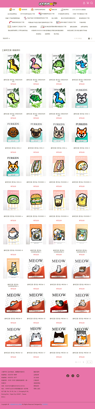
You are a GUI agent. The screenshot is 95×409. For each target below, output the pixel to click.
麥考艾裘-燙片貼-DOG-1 (82, 114)
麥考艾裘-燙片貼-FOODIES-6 (58, 216)
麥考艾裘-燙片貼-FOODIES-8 (13, 250)
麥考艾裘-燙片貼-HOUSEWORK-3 (81, 251)
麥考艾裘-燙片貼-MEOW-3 (59, 284)
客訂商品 (56, 34)
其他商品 (38, 34)
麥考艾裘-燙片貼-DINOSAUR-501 (13, 80)
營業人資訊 (37, 388)
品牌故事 (36, 374)
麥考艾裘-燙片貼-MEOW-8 (81, 284)
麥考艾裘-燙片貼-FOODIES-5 (36, 216)
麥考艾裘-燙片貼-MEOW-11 (59, 318)
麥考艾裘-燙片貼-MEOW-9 (13, 318)
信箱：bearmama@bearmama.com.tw (13, 386)
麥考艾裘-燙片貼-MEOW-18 (59, 353)
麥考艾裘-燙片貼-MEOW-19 (82, 353)
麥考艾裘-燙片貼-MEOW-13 (82, 318)
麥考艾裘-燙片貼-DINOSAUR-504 (81, 80)
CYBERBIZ (45, 404)
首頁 (12, 10)
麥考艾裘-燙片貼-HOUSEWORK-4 (13, 285)
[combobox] (6, 50)
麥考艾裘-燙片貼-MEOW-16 (13, 353)
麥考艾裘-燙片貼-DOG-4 (59, 148)
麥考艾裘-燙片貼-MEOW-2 (36, 284)
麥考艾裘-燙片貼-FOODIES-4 (13, 216)
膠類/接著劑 (73, 27)
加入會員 (36, 377)
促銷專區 (47, 34)
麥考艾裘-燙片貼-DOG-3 (36, 148)
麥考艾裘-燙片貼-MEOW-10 (36, 318)
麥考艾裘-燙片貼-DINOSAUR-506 (36, 114)
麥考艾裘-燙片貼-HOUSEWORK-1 (36, 251)
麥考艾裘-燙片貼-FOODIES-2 (58, 182)
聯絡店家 (53, 9)
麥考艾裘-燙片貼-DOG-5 (82, 148)
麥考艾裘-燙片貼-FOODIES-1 (36, 182)
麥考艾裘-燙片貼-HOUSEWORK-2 (59, 251)
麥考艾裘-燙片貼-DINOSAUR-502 (36, 80)
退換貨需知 (37, 383)
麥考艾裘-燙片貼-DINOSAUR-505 (13, 114)
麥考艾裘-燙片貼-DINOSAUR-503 (59, 80)
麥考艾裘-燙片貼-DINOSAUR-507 (59, 114)
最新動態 (23, 10)
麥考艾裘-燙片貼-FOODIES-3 (81, 182)
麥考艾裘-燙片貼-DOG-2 (13, 148)
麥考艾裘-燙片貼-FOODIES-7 (81, 216)
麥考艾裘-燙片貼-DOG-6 (13, 182)
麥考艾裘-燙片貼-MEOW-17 (36, 353)
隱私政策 (36, 386)
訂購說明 (36, 380)
